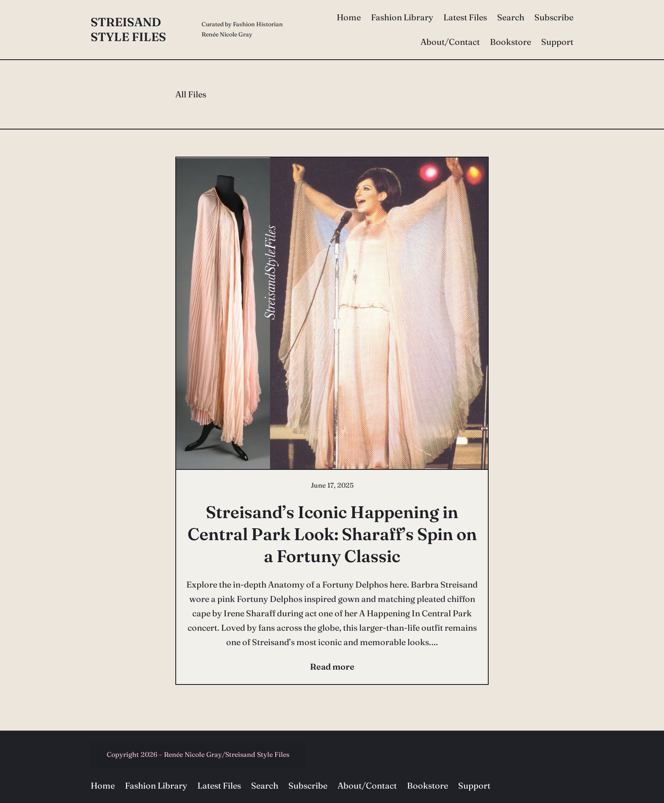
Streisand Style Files (128, 29)
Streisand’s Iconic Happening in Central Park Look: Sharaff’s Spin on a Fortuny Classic (332, 534)
